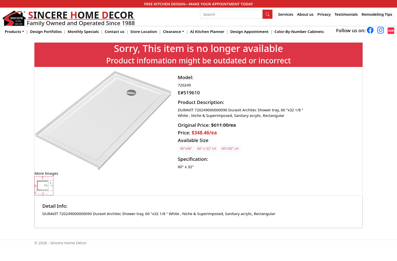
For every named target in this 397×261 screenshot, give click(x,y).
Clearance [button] (172, 31)
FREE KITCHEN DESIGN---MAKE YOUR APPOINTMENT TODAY (198, 3)
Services (285, 14)
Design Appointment (249, 31)
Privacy (324, 14)
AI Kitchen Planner (207, 31)
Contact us (115, 31)
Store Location (143, 31)
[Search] (231, 14)
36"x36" (186, 148)
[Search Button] (268, 14)
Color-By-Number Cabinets (299, 31)
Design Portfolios (46, 31)
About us (305, 14)
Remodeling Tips (377, 14)
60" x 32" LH (206, 148)
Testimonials (346, 14)
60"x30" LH (230, 148)
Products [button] (13, 31)
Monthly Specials (83, 31)
